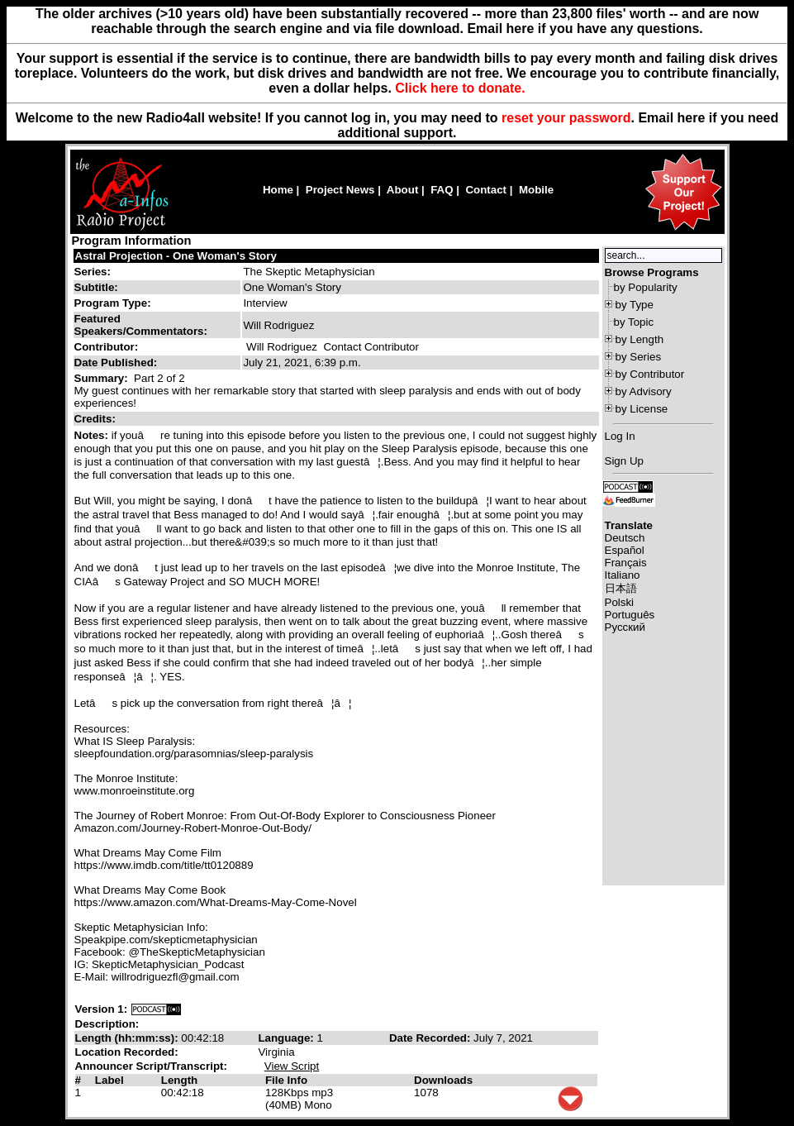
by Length (640, 339)
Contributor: (106, 347)
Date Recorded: (431, 1038)
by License (642, 409)
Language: (287, 1038)
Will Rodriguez (281, 347)
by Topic (634, 322)
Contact (485, 190)
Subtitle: (96, 287)
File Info (286, 1080)
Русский (625, 627)
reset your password (566, 118)
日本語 (621, 588)
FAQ (441, 190)
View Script (291, 1066)
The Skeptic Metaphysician (308, 271)
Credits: (96, 419)
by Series (639, 357)
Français (626, 562)
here (692, 118)
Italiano (622, 575)
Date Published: (116, 362)
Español (624, 550)
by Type (635, 304)
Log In (620, 436)
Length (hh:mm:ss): (128, 1038)
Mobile (536, 190)
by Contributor (650, 374)
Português (630, 614)
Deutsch (625, 538)
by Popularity (646, 287)
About (403, 190)
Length (179, 1080)
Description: (107, 1024)
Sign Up (624, 461)
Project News (340, 190)
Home (278, 190)
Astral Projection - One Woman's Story (176, 256)
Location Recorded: (126, 1052)
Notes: (93, 435)
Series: (92, 271)
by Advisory (644, 391)
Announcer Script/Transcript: (151, 1066)
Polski (620, 602)
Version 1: (101, 1009)
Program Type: (112, 303)
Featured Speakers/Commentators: (140, 325)
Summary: (102, 378)
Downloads (443, 1080)
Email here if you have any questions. (584, 28)
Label (109, 1080)
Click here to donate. (460, 88)
